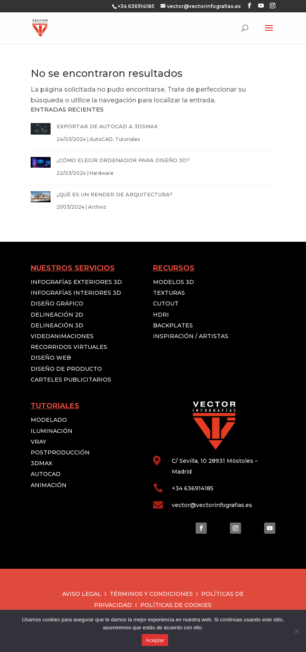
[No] (296, 631)
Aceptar (155, 640)
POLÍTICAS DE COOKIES (176, 605)
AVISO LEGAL (81, 593)
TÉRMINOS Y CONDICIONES (151, 593)
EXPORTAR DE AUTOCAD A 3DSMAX (107, 126)
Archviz (97, 207)
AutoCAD (101, 139)
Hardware (102, 173)
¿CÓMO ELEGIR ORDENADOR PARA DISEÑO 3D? (123, 160)
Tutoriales (127, 139)
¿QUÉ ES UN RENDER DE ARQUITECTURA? (115, 194)
